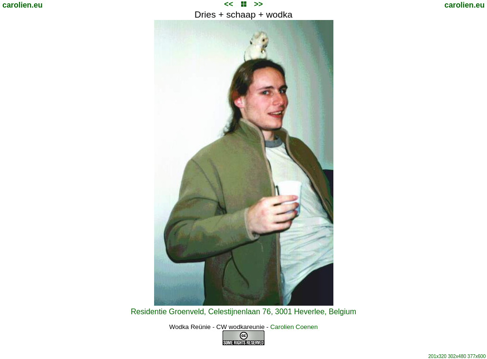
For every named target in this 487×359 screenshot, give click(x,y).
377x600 (477, 356)
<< (228, 4)
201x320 (438, 356)
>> (258, 4)
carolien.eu (22, 5)
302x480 (457, 356)
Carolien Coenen (294, 326)
